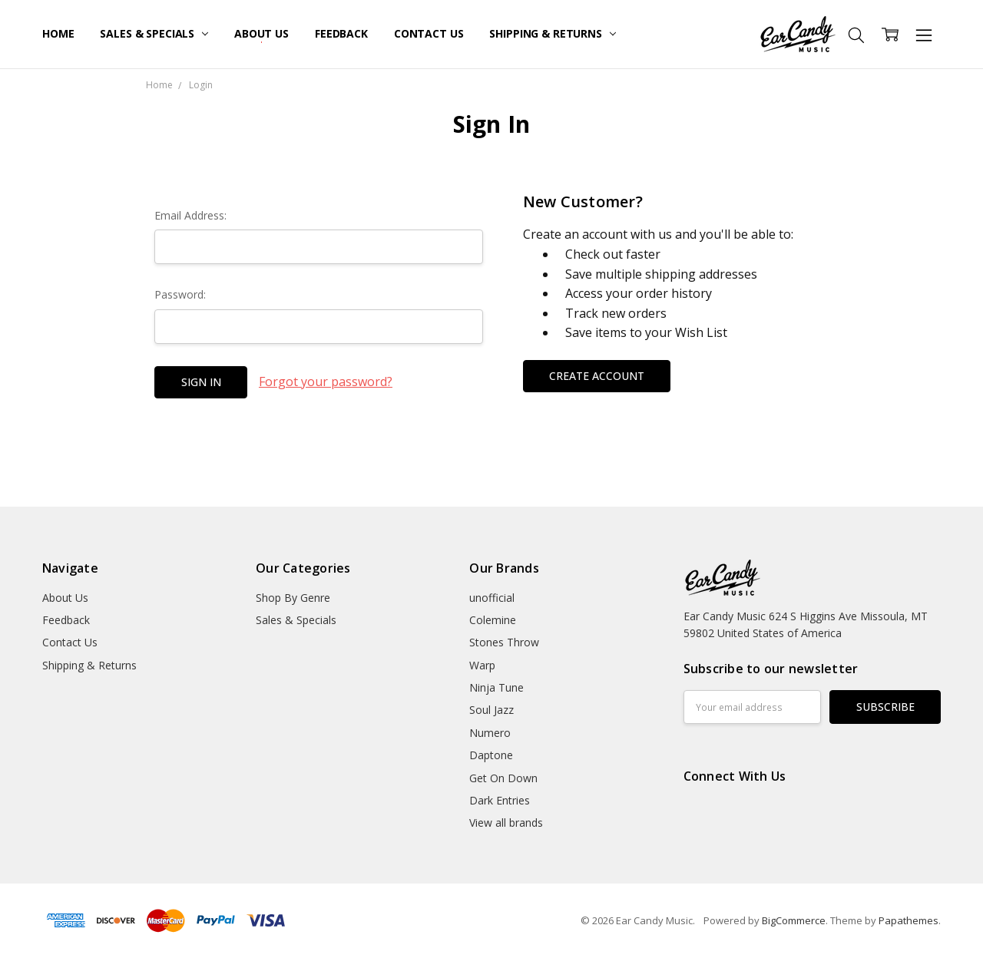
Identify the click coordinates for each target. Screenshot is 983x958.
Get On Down (503, 778)
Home (58, 33)
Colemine (492, 620)
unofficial (492, 597)
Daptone (491, 755)
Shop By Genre (293, 597)
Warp (482, 665)
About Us (261, 33)
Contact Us (429, 33)
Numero (490, 732)
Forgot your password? (325, 381)
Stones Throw (504, 642)
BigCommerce (794, 920)
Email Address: (190, 215)
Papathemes (908, 920)
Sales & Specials (154, 33)
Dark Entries (499, 800)
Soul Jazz (491, 709)
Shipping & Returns (552, 33)
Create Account (596, 375)
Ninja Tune (496, 687)
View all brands (506, 822)
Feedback (341, 33)
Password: (180, 294)
